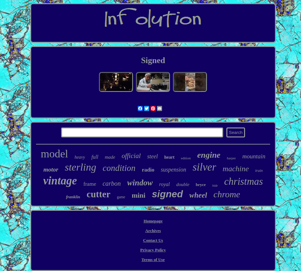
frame (89, 184)
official (131, 156)
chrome (227, 194)
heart (169, 157)
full (94, 157)
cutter (98, 194)
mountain (253, 156)
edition (186, 158)
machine (236, 168)
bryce (201, 184)
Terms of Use (153, 259)
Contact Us (153, 240)
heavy (80, 157)
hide (215, 185)
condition (119, 168)
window (140, 182)
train (259, 170)
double (182, 184)
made (110, 157)
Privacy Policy (153, 250)
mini (138, 195)
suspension (173, 169)
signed (167, 194)
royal (164, 184)
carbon (112, 183)
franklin (73, 196)
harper (231, 158)
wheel (198, 195)
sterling (80, 167)
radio (148, 170)
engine (208, 155)
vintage (60, 180)
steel (152, 156)
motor (50, 169)
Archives (153, 230)
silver (204, 167)
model (54, 154)
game (121, 197)
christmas (243, 181)
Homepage (152, 221)
